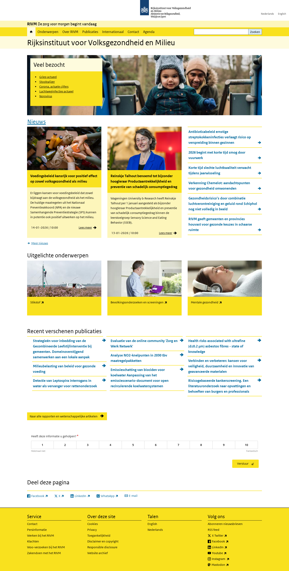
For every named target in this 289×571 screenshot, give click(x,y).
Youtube (228, 551)
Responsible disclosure (102, 546)
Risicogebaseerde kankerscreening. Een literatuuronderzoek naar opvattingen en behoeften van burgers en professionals (219, 384)
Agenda (149, 32)
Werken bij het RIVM (40, 534)
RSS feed (213, 528)
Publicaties (90, 32)
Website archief (97, 552)
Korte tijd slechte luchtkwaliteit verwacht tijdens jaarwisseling (219, 170)
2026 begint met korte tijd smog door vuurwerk (216, 154)
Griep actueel (48, 77)
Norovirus (45, 96)
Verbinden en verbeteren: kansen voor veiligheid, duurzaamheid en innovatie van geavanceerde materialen (221, 365)
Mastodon (229, 563)
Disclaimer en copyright (102, 540)
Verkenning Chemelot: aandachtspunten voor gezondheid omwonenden (219, 185)
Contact (133, 32)
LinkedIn (228, 545)
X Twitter (228, 534)
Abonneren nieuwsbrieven (225, 522)
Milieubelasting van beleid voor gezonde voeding (64, 368)
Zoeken (255, 32)
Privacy (92, 528)
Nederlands (267, 13)
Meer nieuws (39, 242)
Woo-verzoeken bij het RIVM (46, 546)
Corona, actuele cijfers (53, 86)
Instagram (229, 557)
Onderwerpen (48, 32)
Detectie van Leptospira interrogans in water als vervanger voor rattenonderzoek (65, 382)
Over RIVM (70, 32)
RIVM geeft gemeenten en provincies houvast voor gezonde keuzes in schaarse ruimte (220, 223)
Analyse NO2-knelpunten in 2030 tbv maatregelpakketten (139, 357)
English (282, 13)
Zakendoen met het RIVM (44, 552)
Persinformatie (37, 528)
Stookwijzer (47, 82)
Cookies (92, 522)
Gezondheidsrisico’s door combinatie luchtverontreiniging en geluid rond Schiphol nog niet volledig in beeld (222, 203)
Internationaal (113, 32)
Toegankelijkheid (98, 534)
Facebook (229, 540)
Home (31, 31)
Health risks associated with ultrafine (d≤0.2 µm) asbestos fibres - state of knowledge (216, 345)
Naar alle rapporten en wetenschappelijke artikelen (64, 415)
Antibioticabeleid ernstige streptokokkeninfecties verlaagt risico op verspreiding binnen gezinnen (219, 136)
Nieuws (36, 121)
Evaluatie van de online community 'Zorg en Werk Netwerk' (144, 342)
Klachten (33, 540)
